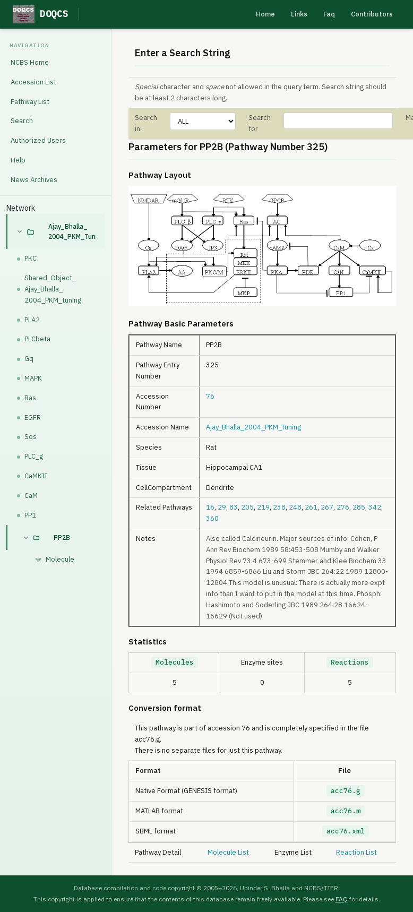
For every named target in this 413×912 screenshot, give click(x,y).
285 (358, 507)
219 (263, 507)
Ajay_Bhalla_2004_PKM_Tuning (72, 231)
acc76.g (345, 790)
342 (374, 507)
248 (295, 507)
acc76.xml (345, 831)
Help (18, 160)
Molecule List (228, 852)
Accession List (33, 82)
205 (247, 507)
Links (299, 14)
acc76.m (345, 810)
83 (233, 507)
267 (327, 507)
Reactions (350, 662)
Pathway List (30, 101)
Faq (329, 14)
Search (22, 120)
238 (279, 507)
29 (222, 507)
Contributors (372, 14)
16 (210, 507)
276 (343, 507)
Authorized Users (38, 140)
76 (210, 396)
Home (265, 14)
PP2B (62, 537)
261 (311, 507)
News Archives (34, 179)
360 (212, 518)
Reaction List (356, 852)
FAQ (341, 899)
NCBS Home (30, 62)
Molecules (175, 662)
